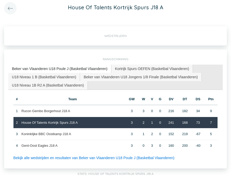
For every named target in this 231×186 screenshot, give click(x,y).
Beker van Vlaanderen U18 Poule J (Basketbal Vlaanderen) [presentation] (59, 69)
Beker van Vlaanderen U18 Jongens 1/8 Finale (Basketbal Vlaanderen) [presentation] (141, 77)
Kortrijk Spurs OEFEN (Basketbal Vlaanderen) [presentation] (152, 69)
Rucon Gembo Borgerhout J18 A (45, 111)
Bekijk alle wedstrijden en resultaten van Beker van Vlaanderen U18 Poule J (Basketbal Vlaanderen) (94, 158)
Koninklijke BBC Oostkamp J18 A (46, 134)
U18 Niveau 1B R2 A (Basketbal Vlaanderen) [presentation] (48, 85)
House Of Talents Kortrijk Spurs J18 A (49, 123)
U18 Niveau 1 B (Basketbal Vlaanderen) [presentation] (44, 77)
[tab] (59, 69)
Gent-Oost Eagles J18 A (39, 146)
